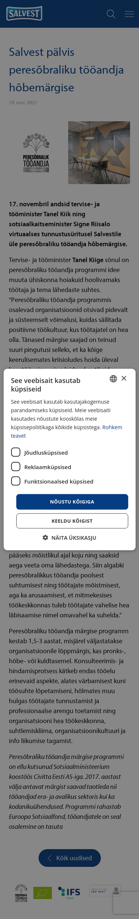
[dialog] (69, 459)
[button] (69, 537)
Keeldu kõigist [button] (72, 520)
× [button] (123, 378)
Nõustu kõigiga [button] (72, 501)
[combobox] (113, 379)
